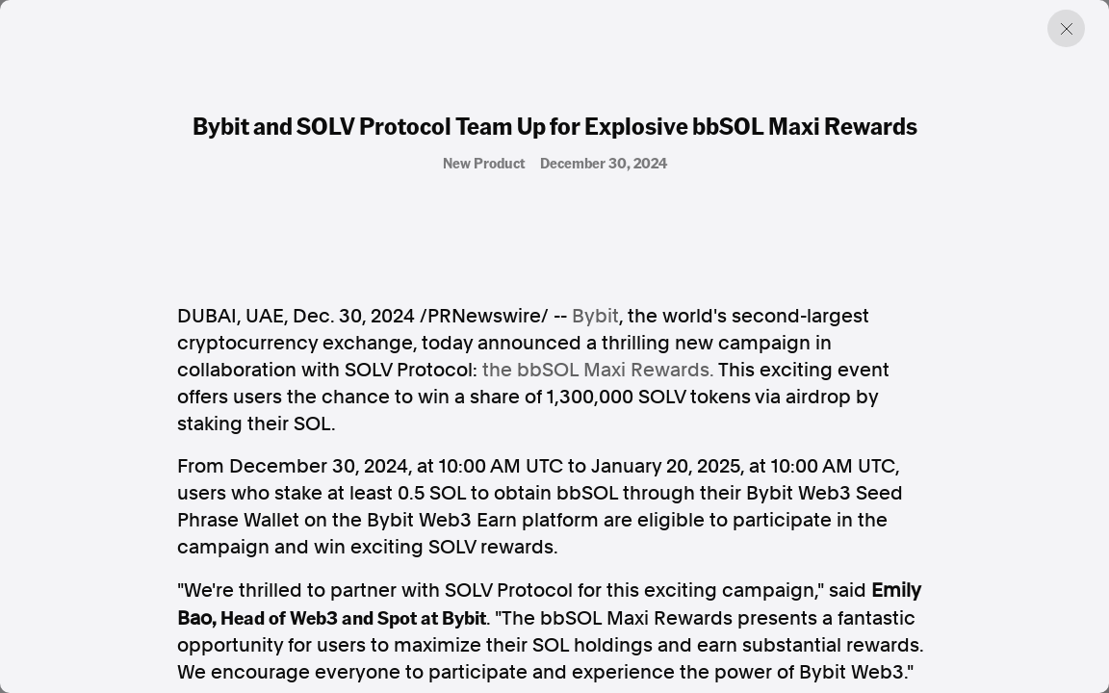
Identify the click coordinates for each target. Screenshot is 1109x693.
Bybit (595, 315)
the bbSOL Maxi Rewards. (598, 369)
